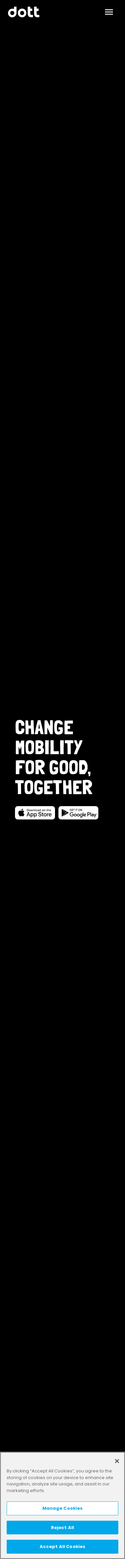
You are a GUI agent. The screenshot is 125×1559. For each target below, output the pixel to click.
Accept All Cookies (62, 1546)
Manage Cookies (62, 1508)
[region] (62, 1505)
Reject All (62, 1527)
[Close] (117, 1461)
